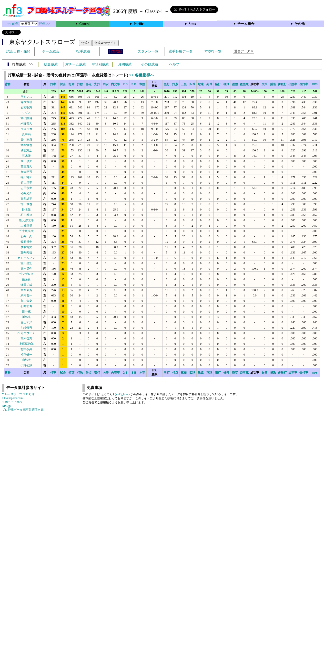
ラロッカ (26, 129)
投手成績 (83, 51)
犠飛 (226, 84)
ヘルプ (174, 64)
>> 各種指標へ (141, 75)
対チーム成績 (75, 64)
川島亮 (26, 317)
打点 (175, 84)
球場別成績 (100, 64)
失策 (264, 84)
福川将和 (26, 177)
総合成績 (51, 64)
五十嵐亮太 (26, 231)
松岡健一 (26, 354)
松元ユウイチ (26, 333)
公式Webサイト (105, 43)
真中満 (26, 134)
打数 (80, 84)
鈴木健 (26, 209)
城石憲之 (26, 150)
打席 (71, 84)
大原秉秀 (26, 290)
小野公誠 (26, 365)
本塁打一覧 (213, 51)
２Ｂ (125, 84)
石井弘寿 (26, 306)
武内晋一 (26, 295)
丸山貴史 (26, 301)
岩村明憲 (26, 107)
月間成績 (125, 64)
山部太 (26, 360)
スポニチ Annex (12, 402)
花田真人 (26, 166)
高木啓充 (26, 338)
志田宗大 (26, 188)
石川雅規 (26, 215)
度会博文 (26, 247)
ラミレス (26, 96)
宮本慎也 (26, 145)
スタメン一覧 (148, 51)
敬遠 (201, 84)
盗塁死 (244, 84)
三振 (184, 84)
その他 (299, 24)
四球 (192, 84)
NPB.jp (6, 406)
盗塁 (235, 84)
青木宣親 (26, 102)
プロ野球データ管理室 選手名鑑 (23, 409)
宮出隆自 (26, 118)
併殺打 (282, 84)
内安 (106, 84)
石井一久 (26, 236)
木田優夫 (26, 161)
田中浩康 (26, 139)
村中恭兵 (26, 349)
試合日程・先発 (18, 51)
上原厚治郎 (26, 344)
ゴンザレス (26, 274)
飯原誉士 (26, 241)
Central (85, 24)
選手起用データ (180, 51)
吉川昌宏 (26, 263)
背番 (7, 84)
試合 (63, 84)
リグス (26, 113)
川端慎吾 (26, 327)
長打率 (303, 84)
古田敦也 (26, 204)
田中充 (26, 311)
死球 (209, 84)
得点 (88, 84)
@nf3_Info (121, 394)
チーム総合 (245, 24)
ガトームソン (26, 258)
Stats (192, 24)
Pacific (138, 24)
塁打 (167, 84)
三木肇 (26, 156)
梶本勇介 (26, 268)
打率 (53, 84)
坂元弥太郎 (26, 220)
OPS (314, 84)
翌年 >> (44, 24)
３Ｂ (134, 84)
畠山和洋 (26, 322)
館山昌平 (26, 182)
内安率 (115, 84)
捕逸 (273, 84)
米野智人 (26, 123)
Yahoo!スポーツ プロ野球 (18, 394)
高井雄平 (26, 198)
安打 (97, 84)
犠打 (218, 84)
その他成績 (149, 64)
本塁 (142, 84)
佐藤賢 (26, 279)
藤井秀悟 (26, 252)
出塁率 (292, 84)
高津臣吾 (26, 172)
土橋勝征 (26, 225)
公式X (85, 43)
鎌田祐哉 (26, 284)
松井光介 (26, 193)
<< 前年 (13, 24)
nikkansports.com (12, 398)
